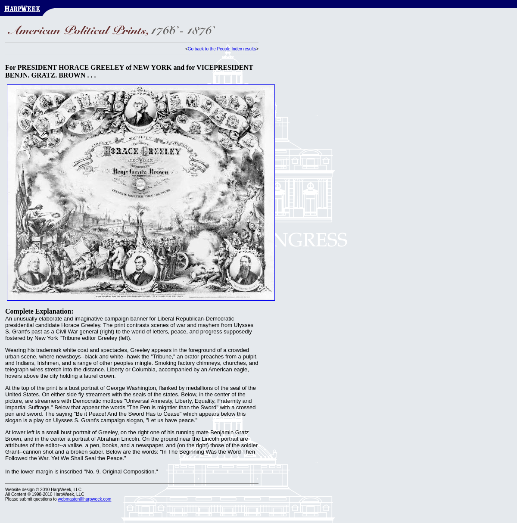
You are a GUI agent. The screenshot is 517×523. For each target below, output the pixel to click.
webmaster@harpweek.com (84, 499)
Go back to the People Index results (222, 49)
